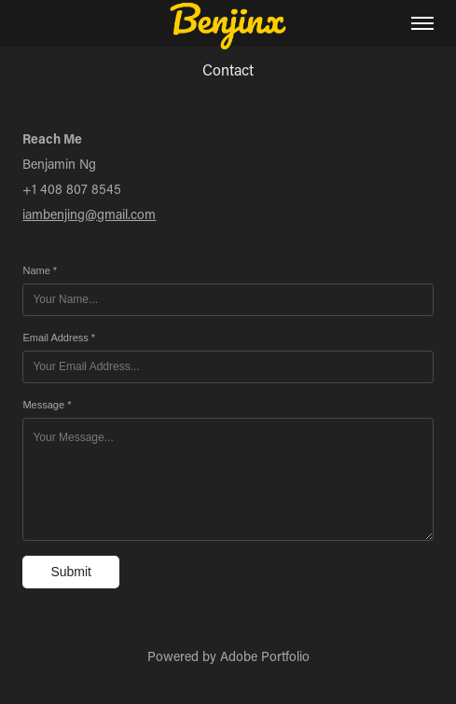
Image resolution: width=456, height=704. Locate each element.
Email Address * (58, 337)
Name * (39, 270)
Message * (46, 404)
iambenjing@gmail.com (89, 214)
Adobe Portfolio (265, 656)
